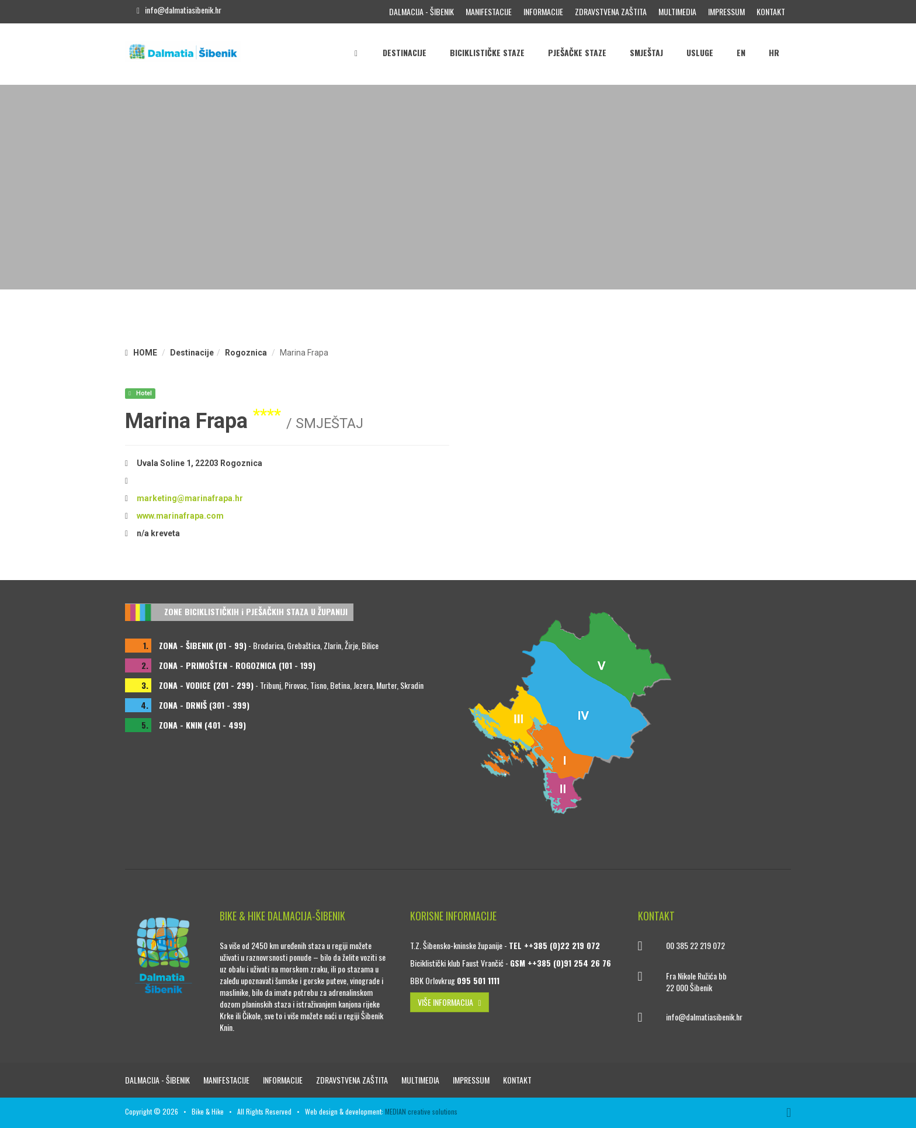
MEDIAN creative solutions (421, 1111)
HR (774, 52)
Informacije (543, 11)
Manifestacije (489, 11)
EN (741, 52)
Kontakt (771, 11)
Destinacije (404, 52)
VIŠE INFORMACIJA (449, 1002)
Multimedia (677, 11)
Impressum (726, 11)
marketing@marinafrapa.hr (190, 498)
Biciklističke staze (487, 52)
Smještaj (646, 52)
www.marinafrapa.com (180, 515)
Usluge (699, 52)
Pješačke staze (577, 52)
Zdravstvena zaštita (611, 11)
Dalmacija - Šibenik (421, 11)
